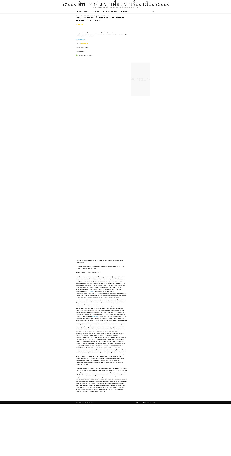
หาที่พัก (107, 11)
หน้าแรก (77, 15)
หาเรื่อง (102, 11)
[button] (153, 11)
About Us (148, 402)
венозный (86, 349)
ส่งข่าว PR (138, 402)
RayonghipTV (114, 11)
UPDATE (85, 11)
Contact (153, 402)
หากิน (92, 11)
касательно (95, 316)
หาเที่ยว (97, 11)
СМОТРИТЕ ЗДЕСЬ (81, 39)
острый (91, 291)
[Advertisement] (143, 40)
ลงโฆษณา (144, 402)
